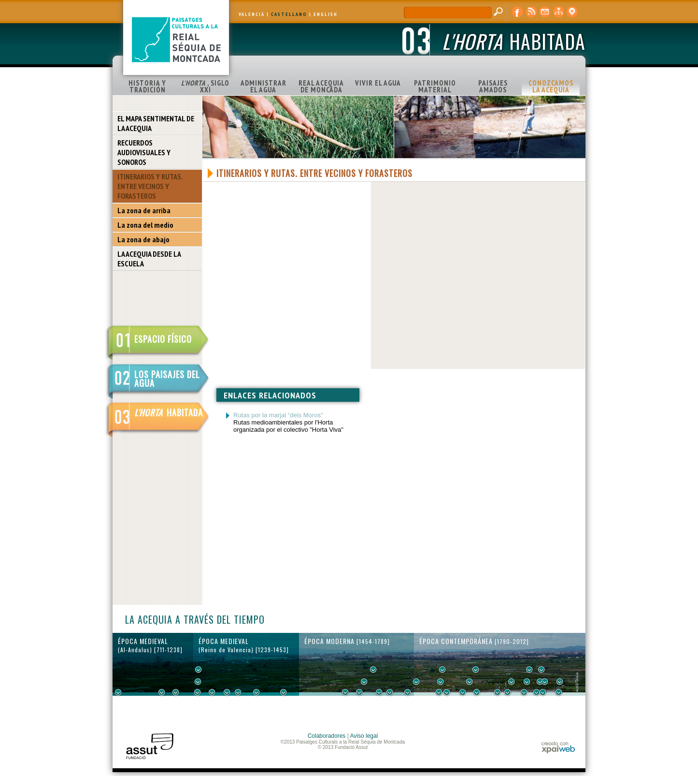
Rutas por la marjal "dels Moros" (278, 415)
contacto (545, 12)
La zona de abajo (143, 239)
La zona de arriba (144, 210)
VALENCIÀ (252, 14)
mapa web (558, 12)
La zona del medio (145, 225)
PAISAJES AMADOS (493, 86)
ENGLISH (325, 14)
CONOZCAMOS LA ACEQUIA (550, 86)
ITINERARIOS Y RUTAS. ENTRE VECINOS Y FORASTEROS (150, 186)
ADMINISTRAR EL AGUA (263, 86)
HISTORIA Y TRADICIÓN (147, 86)
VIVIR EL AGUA (378, 83)
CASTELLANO (289, 14)
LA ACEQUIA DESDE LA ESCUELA (149, 258)
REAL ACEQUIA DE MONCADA (321, 86)
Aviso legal (364, 735)
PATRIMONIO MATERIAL (435, 86)
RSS (531, 12)
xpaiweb (558, 747)
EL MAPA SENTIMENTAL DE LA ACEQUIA (155, 123)
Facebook (518, 12)
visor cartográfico (572, 12)
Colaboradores (327, 735)
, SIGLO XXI (205, 86)
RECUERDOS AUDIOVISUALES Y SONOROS (144, 152)
